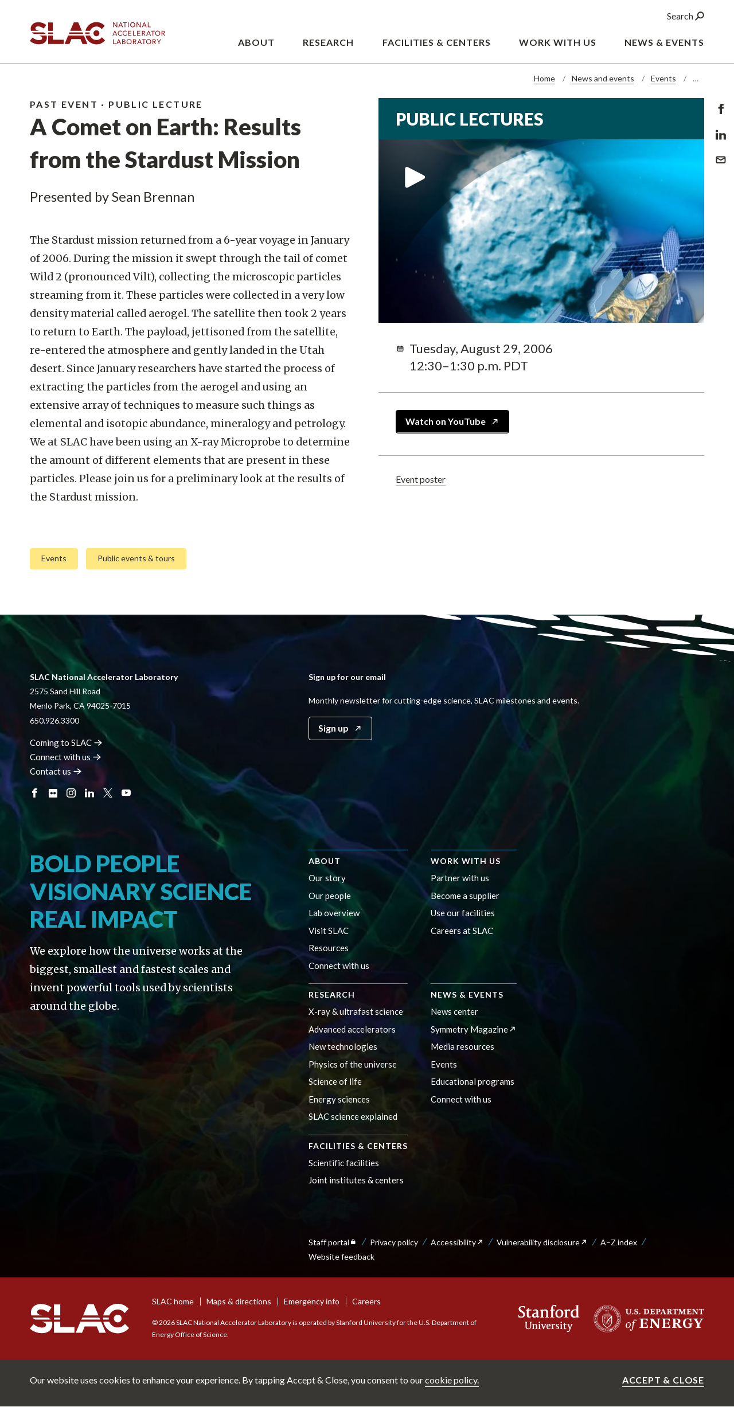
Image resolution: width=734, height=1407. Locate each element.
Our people (330, 895)
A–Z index (618, 1242)
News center (454, 1011)
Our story (327, 878)
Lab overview (334, 913)
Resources (329, 948)
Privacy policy (394, 1242)
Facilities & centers (358, 1146)
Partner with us (460, 878)
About (325, 861)
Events (663, 78)
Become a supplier (465, 895)
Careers (366, 1301)
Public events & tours (136, 557)
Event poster (421, 478)
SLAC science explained (353, 1116)
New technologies (343, 1046)
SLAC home (173, 1301)
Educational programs (472, 1081)
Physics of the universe (353, 1064)
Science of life (335, 1081)
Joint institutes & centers (356, 1180)
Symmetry (474, 1029)
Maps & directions (238, 1301)
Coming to (66, 742)
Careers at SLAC (462, 930)
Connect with (65, 757)
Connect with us (339, 965)
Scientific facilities (344, 1163)
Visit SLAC (329, 930)
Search (685, 16)
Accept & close (663, 1379)
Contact (56, 771)
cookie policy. (452, 1379)
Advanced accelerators (352, 1029)
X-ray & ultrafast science (356, 1011)
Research (332, 994)
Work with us (466, 861)
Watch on (452, 421)
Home (544, 78)
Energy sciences (339, 1099)
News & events (467, 994)
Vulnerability (542, 1242)
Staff (333, 1242)
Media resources (462, 1046)
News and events (603, 78)
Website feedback (341, 1256)
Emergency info (311, 1301)
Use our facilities (463, 913)
